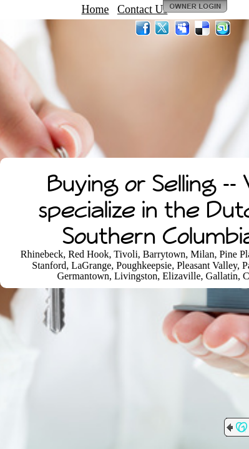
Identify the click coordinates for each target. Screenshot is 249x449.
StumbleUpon (223, 28)
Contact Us (142, 9)
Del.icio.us (203, 28)
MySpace (183, 28)
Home (95, 9)
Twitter (163, 28)
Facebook (143, 28)
